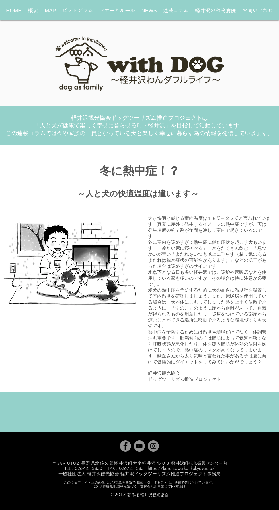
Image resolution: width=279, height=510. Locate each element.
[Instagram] (153, 446)
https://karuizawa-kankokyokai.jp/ (181, 468)
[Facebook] (125, 446)
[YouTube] (139, 446)
